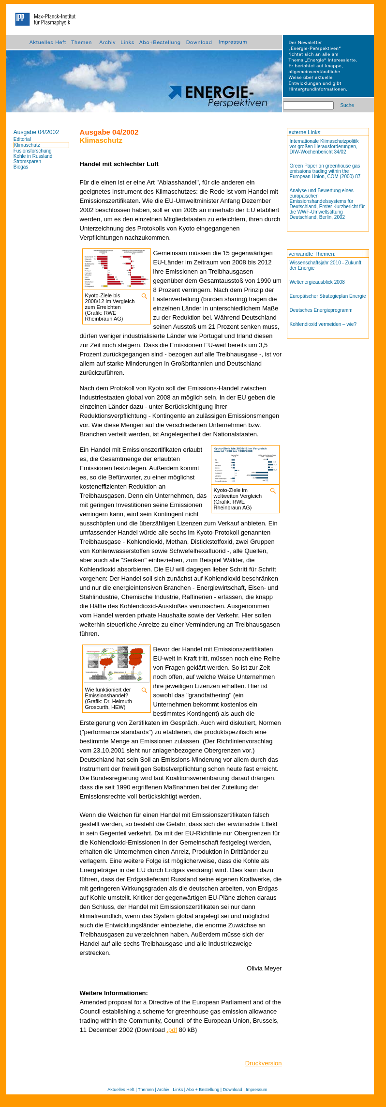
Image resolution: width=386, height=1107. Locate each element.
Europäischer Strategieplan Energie (328, 296)
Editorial (22, 139)
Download (232, 1089)
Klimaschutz (27, 145)
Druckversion (263, 1063)
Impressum (256, 1089)
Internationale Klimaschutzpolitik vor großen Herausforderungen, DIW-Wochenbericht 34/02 (324, 146)
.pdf (172, 1029)
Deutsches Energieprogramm (321, 310)
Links (178, 1089)
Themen (146, 1089)
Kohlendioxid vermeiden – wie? (323, 324)
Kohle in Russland (33, 156)
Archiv (163, 1089)
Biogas (21, 166)
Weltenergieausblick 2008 (317, 282)
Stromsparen (27, 161)
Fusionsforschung (33, 151)
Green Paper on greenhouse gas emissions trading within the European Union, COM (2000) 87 (325, 171)
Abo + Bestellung (202, 1089)
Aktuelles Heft (120, 1089)
